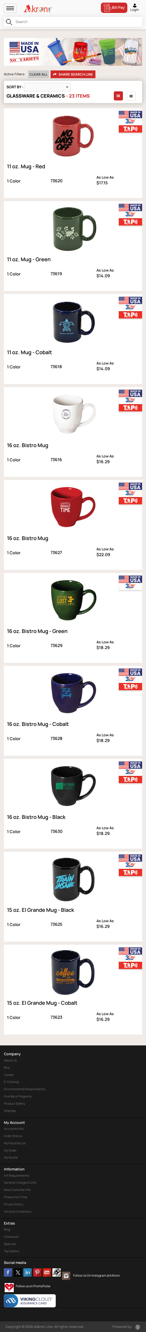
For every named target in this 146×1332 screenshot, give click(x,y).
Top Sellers (11, 1251)
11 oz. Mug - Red (26, 166)
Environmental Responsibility (24, 1089)
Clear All (38, 74)
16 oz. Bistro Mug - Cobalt (38, 723)
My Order (10, 1150)
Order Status (13, 1136)
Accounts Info (14, 1128)
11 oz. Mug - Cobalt (29, 352)
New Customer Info (17, 1190)
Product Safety (14, 1103)
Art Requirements (16, 1175)
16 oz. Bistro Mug (27, 445)
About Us (10, 1060)
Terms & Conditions (17, 1211)
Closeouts (11, 1236)
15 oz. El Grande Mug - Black (40, 909)
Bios (7, 1067)
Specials (10, 1244)
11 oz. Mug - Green (29, 259)
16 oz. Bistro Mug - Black (36, 816)
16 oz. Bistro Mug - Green (37, 631)
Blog (7, 1229)
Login (134, 7)
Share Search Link (73, 74)
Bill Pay (114, 8)
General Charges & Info (20, 1182)
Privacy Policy (13, 1204)
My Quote (11, 1157)
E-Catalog (11, 1082)
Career (9, 1075)
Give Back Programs (18, 1096)
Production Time (15, 1197)
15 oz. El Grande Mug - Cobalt (42, 1002)
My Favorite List (15, 1143)
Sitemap (10, 1111)
